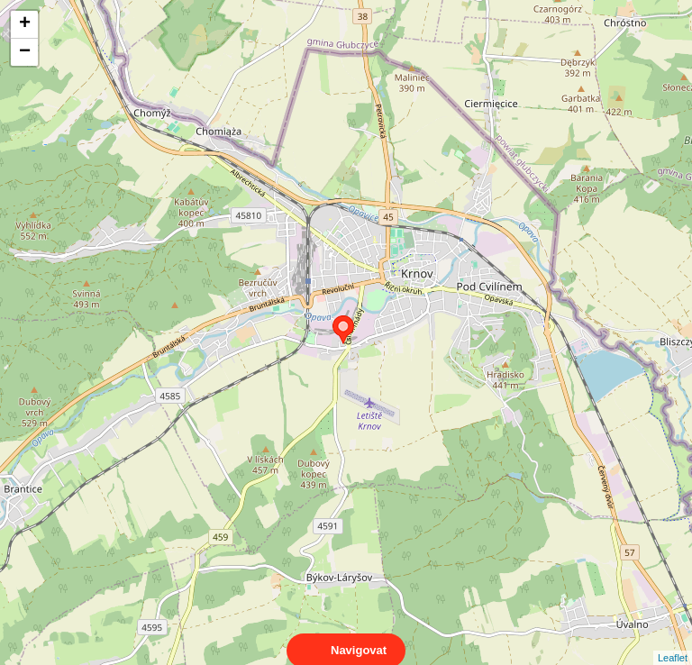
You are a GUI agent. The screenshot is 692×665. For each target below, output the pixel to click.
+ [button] (25, 24)
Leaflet (672, 641)
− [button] (25, 52)
